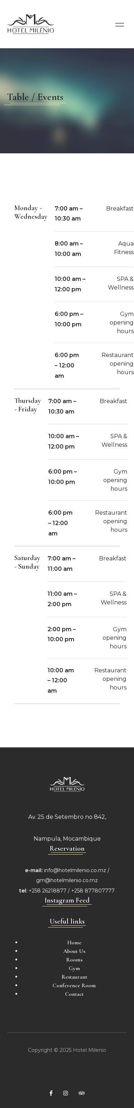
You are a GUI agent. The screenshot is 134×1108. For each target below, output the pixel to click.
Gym (74, 968)
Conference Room (74, 985)
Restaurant (74, 976)
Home (74, 942)
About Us (74, 951)
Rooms (74, 959)
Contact (74, 994)
